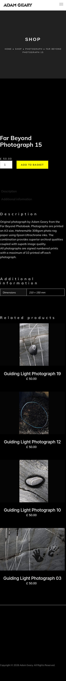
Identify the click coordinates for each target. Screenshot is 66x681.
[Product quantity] (6, 165)
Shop (18, 49)
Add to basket (32, 164)
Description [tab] (9, 191)
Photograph (33, 49)
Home (8, 49)
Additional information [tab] (16, 199)
